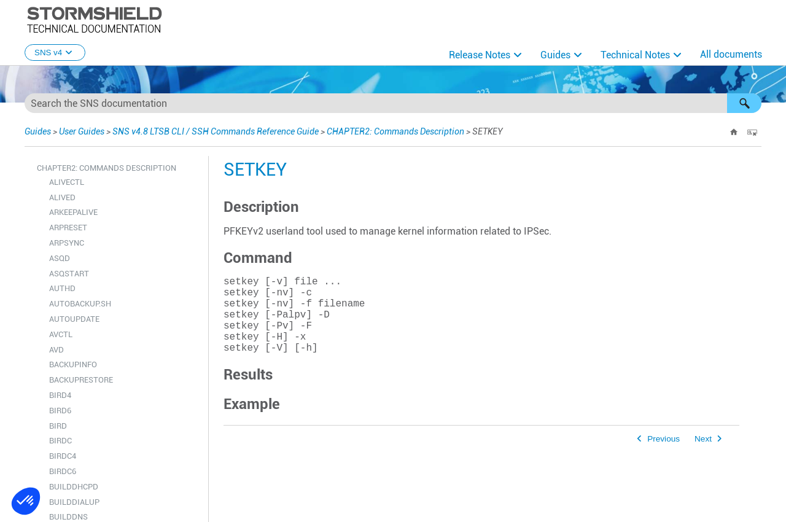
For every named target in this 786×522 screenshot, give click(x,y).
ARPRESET (68, 227)
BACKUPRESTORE (81, 379)
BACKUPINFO (73, 364)
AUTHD (62, 288)
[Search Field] (393, 103)
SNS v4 (55, 52)
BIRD (58, 425)
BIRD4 (60, 395)
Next (703, 456)
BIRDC (60, 440)
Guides (555, 55)
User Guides (81, 131)
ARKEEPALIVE (73, 212)
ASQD (59, 258)
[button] (744, 103)
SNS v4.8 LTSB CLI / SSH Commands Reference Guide (215, 131)
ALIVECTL (66, 182)
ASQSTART (69, 273)
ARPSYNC (66, 242)
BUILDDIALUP (74, 502)
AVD (56, 349)
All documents (731, 54)
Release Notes (479, 55)
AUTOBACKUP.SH (80, 303)
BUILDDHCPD (73, 486)
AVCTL (60, 334)
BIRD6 (60, 410)
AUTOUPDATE (74, 319)
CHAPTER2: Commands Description (395, 131)
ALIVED (62, 197)
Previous (663, 456)
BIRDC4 (62, 456)
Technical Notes (635, 55)
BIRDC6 (62, 471)
